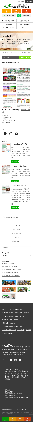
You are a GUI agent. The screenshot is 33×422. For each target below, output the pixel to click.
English (30, 1)
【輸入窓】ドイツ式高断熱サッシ (11, 323)
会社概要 (21, 1)
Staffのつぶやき (16, 233)
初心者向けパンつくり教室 (9, 263)
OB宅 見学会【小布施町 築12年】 (10, 266)
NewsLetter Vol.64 (20, 186)
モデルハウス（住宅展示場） (15, 309)
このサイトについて (22, 409)
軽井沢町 (7, 379)
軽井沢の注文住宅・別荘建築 (10, 319)
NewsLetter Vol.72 (20, 144)
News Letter (25, 58)
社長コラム (15, 241)
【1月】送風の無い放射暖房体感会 (11, 273)
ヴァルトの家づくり (8, 21)
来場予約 (26, 12)
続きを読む (14, 161)
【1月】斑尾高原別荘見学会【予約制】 (12, 270)
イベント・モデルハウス (9, 330)
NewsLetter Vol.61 (10, 217)
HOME (4, 309)
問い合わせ (16, 12)
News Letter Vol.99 (20, 166)
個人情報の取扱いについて (9, 409)
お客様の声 (8, 24)
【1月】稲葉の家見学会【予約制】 (11, 276)
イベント (25, 27)
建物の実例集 (25, 21)
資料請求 (6, 12)
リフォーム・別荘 (8, 27)
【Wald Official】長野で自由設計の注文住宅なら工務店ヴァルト (15, 413)
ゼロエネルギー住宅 (7, 333)
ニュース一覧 (16, 225)
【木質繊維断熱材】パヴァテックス (12, 326)
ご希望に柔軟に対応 (24, 24)
